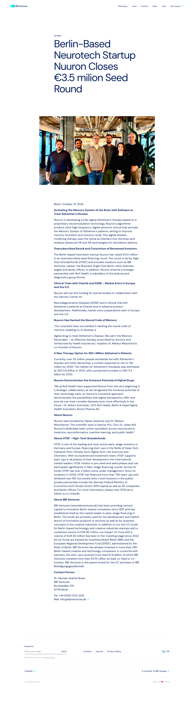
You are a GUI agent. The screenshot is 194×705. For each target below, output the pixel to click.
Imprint (99, 651)
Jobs (164, 6)
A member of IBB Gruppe (154, 671)
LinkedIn (29, 671)
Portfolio (144, 6)
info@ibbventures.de (73, 599)
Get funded (175, 6)
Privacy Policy (49, 657)
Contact (87, 651)
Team (134, 6)
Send (63, 651)
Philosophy (123, 6)
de (168, 651)
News (155, 6)
